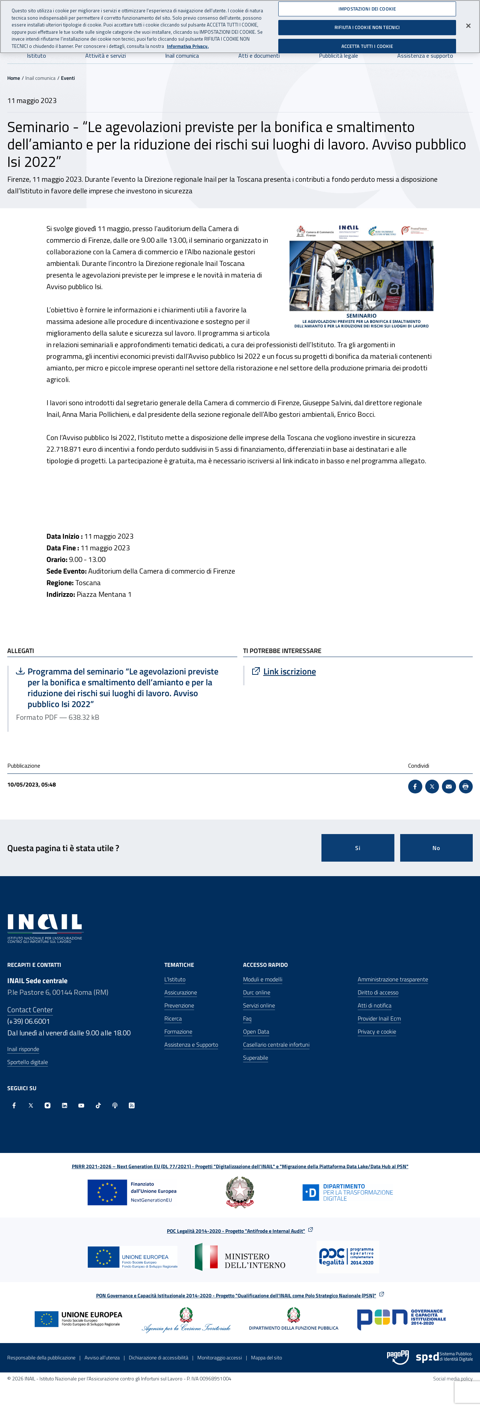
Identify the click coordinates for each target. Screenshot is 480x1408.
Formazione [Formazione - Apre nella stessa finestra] (178, 1031)
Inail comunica (182, 55)
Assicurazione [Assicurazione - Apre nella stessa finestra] (180, 992)
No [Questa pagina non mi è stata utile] (436, 847)
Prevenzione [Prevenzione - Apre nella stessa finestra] (179, 1005)
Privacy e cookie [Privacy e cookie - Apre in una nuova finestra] (377, 1031)
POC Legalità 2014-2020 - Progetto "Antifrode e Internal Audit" (236, 1231)
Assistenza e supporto (425, 55)
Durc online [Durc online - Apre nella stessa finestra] (256, 992)
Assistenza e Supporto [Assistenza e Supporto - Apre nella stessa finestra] (191, 1044)
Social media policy (453, 1378)
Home (13, 78)
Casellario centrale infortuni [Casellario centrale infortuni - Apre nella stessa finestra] (276, 1044)
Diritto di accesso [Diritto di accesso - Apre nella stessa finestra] (378, 992)
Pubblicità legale (338, 55)
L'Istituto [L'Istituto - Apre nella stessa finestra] (174, 979)
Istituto (36, 55)
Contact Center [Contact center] (30, 1009)
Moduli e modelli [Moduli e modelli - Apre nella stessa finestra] (262, 979)
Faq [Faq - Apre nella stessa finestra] (247, 1018)
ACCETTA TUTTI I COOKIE (367, 43)
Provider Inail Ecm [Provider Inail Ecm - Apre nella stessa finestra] (379, 1018)
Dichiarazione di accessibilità (158, 1357)
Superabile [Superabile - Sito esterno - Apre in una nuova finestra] (255, 1057)
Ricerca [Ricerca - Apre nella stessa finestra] (173, 1018)
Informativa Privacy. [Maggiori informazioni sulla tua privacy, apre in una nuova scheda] (188, 43)
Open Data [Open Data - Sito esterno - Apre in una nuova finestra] (256, 1031)
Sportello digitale (27, 1062)
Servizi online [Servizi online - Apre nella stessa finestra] (259, 1005)
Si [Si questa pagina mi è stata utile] (358, 847)
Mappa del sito (266, 1357)
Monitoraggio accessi (219, 1357)
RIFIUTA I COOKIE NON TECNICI (367, 24)
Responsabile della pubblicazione (41, 1357)
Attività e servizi (105, 55)
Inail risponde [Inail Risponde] (23, 1048)
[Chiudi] (468, 23)
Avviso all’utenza (102, 1357)
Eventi (68, 78)
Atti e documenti (259, 55)
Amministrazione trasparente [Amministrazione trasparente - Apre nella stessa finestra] (393, 979)
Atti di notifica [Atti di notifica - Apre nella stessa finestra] (374, 1005)
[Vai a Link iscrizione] (359, 671)
